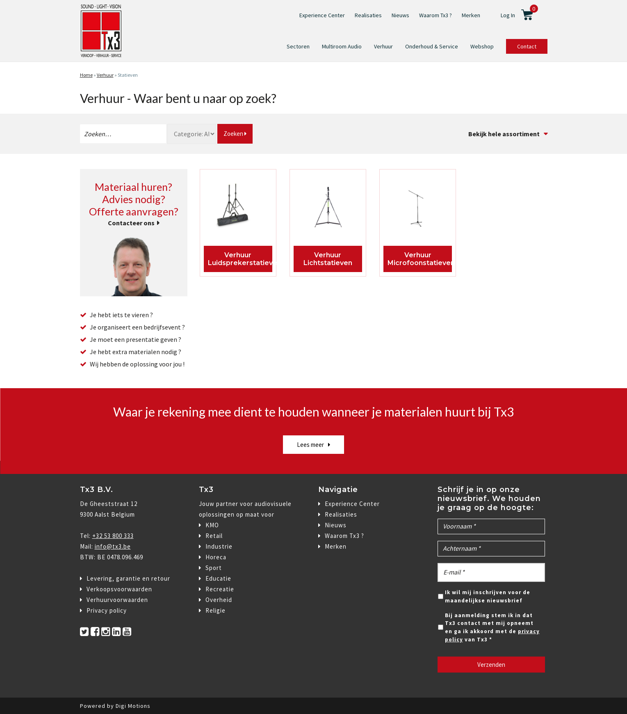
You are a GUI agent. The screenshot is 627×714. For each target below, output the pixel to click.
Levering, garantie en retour (128, 578)
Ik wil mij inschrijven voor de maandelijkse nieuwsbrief (487, 596)
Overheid (218, 600)
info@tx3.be (113, 546)
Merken (471, 15)
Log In (508, 15)
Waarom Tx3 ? (435, 15)
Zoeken (234, 133)
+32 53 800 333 (113, 536)
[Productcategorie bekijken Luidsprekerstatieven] (238, 208)
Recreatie (219, 589)
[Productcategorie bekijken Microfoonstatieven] (417, 208)
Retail (214, 536)
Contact (526, 46)
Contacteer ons (131, 223)
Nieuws (400, 15)
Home (86, 75)
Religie (215, 610)
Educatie (218, 578)
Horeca (215, 557)
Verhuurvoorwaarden (117, 600)
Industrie (219, 546)
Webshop (482, 46)
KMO (212, 525)
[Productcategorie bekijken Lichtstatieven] (328, 208)
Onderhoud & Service (431, 46)
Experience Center (322, 15)
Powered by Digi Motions (115, 705)
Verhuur (383, 46)
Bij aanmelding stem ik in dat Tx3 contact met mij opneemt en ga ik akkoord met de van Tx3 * (492, 627)
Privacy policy (107, 610)
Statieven (128, 75)
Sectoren (298, 46)
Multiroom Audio (342, 46)
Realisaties (368, 15)
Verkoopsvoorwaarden (119, 589)
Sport (213, 568)
